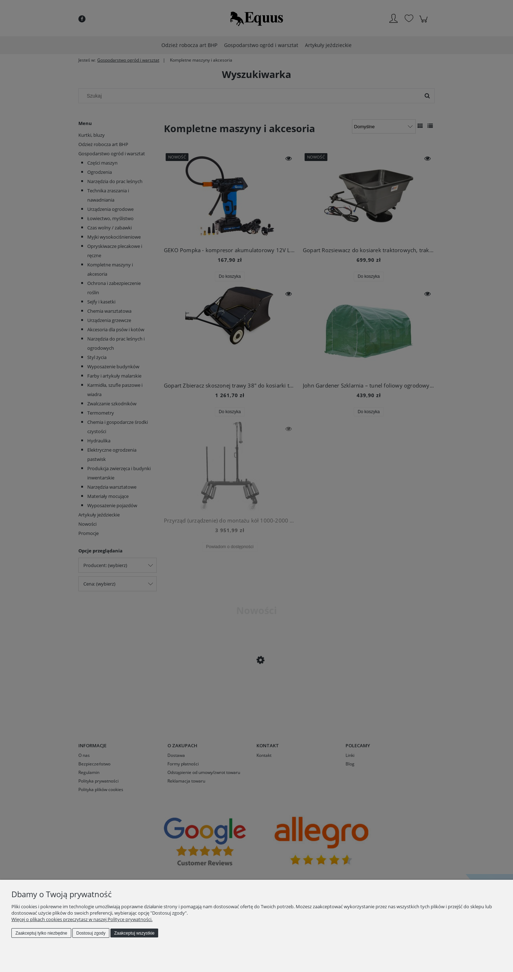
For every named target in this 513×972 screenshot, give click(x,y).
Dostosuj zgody (90, 933)
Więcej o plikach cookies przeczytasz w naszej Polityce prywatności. (81, 919)
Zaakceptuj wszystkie (134, 933)
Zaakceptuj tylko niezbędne (41, 933)
